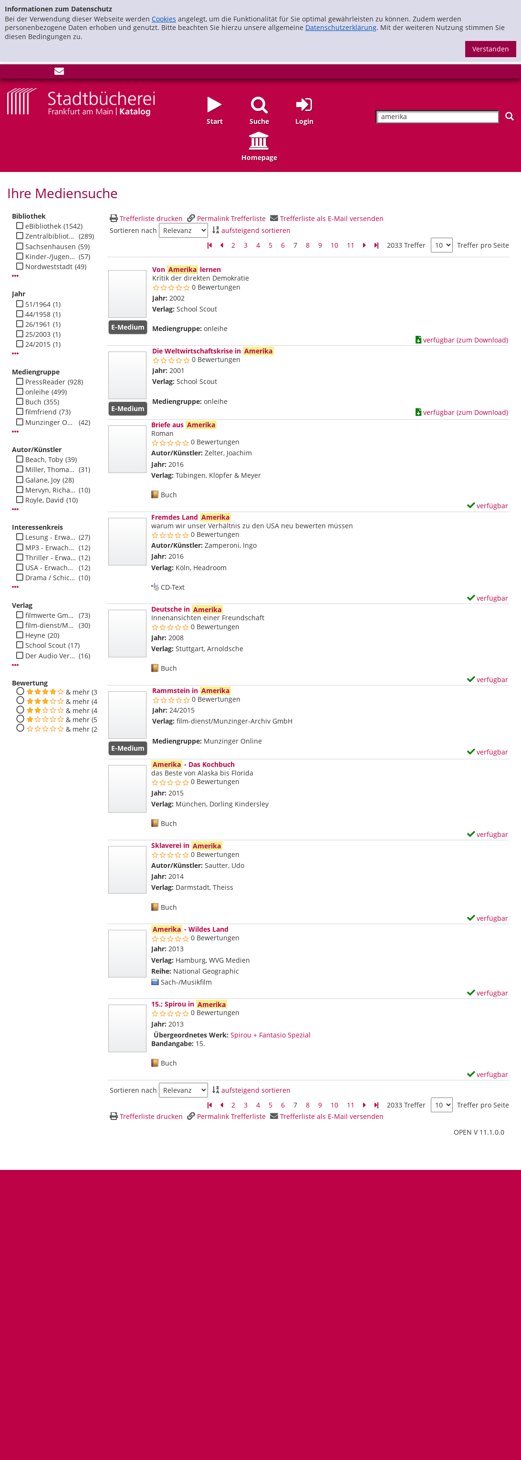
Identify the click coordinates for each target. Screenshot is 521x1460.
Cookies (164, 18)
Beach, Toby (44, 459)
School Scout (45, 645)
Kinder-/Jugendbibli (50, 256)
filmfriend (41, 412)
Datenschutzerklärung (340, 27)
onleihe (37, 392)
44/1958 (38, 314)
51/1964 (38, 304)
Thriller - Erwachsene (50, 558)
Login (304, 121)
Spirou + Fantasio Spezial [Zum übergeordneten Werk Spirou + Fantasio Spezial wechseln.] (270, 1034)
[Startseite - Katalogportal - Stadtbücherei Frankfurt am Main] (81, 101)
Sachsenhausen (50, 246)
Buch (33, 402)
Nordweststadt (49, 266)
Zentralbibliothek (50, 236)
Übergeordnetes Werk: (191, 1035)
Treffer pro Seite (483, 245)
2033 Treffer (406, 245)
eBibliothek (43, 226)
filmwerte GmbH (50, 615)
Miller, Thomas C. (50, 469)
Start (215, 121)
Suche (259, 121)
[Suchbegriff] (437, 117)
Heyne (35, 635)
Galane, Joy (42, 480)
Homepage (259, 157)
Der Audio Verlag (50, 656)
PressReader (45, 382)
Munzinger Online (50, 422)
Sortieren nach (133, 230)
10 (334, 245)
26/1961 (38, 324)
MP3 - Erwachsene (50, 548)
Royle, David (44, 500)
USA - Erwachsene (50, 568)
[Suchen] (509, 116)
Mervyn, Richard (50, 490)
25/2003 (38, 334)
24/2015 (38, 344)
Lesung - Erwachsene (50, 537)
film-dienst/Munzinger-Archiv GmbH (50, 625)
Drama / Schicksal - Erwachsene (50, 578)
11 (350, 245)
